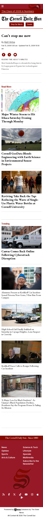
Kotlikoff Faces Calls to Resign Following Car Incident (20, 367)
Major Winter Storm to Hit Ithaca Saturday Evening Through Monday (18, 117)
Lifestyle (27, 451)
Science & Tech (30, 447)
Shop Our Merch (16, 24)
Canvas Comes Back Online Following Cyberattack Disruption (17, 254)
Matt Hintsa (9, 42)
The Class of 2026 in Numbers (17, 11)
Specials (27, 454)
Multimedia (28, 457)
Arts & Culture (8, 457)
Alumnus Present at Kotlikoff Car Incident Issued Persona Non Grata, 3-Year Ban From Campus (21, 295)
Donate (29, 24)
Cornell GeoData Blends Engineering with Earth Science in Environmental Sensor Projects (20, 159)
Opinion (5, 451)
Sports (4, 454)
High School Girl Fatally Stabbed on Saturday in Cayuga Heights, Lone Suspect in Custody (20, 332)
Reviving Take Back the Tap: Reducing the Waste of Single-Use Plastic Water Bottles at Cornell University (20, 201)
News (4, 447)
